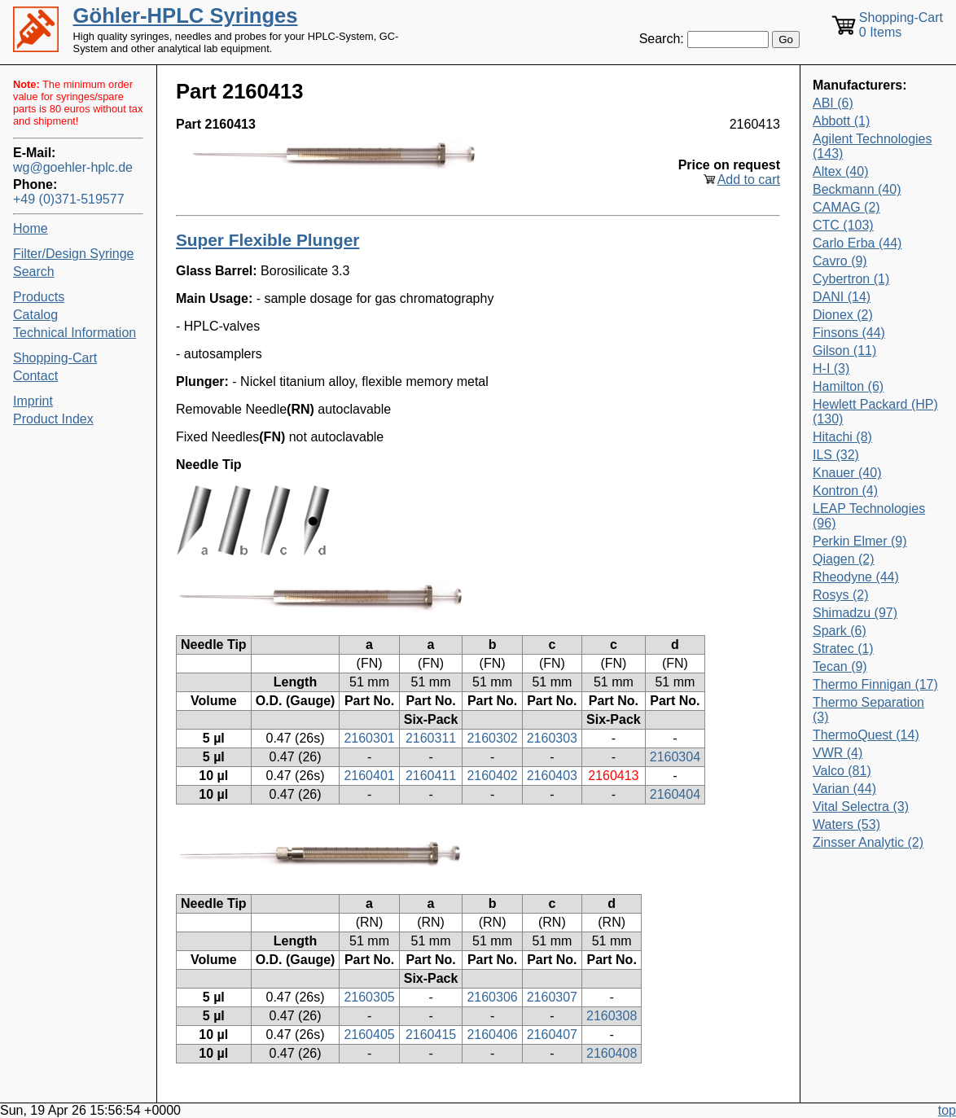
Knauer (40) (847, 473)
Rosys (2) (840, 595)
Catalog (35, 315)
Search (34, 271)
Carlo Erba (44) (857, 243)
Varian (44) (844, 789)
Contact (35, 376)
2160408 (611, 1053)
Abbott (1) (841, 121)
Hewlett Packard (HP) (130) (875, 411)
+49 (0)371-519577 (69, 199)
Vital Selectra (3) (861, 806)
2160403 (552, 776)
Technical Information (74, 333)
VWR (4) (837, 753)
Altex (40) (840, 171)
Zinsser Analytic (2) (868, 842)
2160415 (431, 1034)
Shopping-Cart (55, 358)
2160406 (492, 1034)
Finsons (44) (849, 333)
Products (38, 297)
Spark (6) (839, 631)
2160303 (552, 738)
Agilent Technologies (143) (872, 146)
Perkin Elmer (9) (860, 541)
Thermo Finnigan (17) (875, 684)
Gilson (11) (844, 350)
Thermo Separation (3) (868, 709)
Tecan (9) (840, 666)
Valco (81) (842, 771)
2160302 (492, 738)
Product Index (53, 419)
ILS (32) (836, 455)
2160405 (369, 1034)
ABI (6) (833, 103)
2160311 (431, 738)
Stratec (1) (843, 648)
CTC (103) (843, 225)
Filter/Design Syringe (73, 254)
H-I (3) (831, 368)
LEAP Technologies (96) (869, 516)
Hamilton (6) (848, 386)
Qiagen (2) (844, 559)
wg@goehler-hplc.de (73, 167)
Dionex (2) (843, 315)
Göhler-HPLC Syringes (185, 15)
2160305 (369, 997)
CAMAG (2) (846, 207)
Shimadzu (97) (855, 613)
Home (30, 228)
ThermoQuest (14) (866, 735)
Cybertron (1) (851, 279)
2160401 (369, 776)
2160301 (369, 738)
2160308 (611, 1016)
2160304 (675, 757)
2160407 (552, 1034)
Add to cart (748, 179)
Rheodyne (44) (856, 577)
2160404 (675, 794)
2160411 (431, 776)
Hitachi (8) (842, 437)
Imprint (33, 401)
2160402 (492, 776)
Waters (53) (846, 824)
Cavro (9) (840, 261)
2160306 (492, 997)
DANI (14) (841, 297)
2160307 (552, 997)
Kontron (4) (845, 491)
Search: (661, 39)
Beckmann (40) (857, 189)
